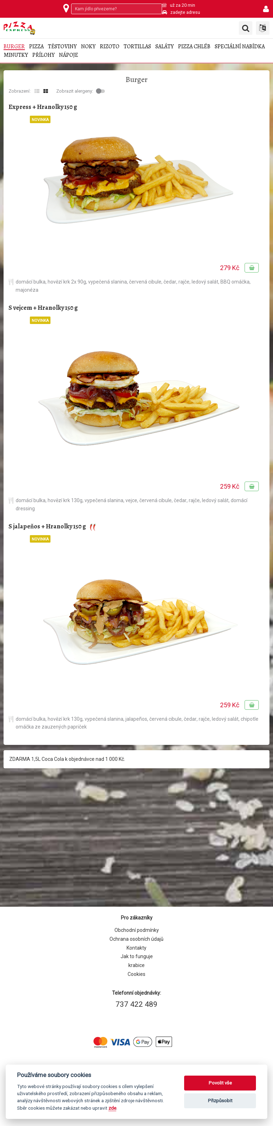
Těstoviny (62, 46)
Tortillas (137, 46)
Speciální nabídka (240, 46)
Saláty (164, 46)
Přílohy (43, 55)
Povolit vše (220, 1083)
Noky (88, 46)
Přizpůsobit (220, 1100)
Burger (14, 46)
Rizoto (109, 46)
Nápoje (68, 55)
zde (112, 1108)
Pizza (36, 46)
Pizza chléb (194, 46)
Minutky (16, 55)
